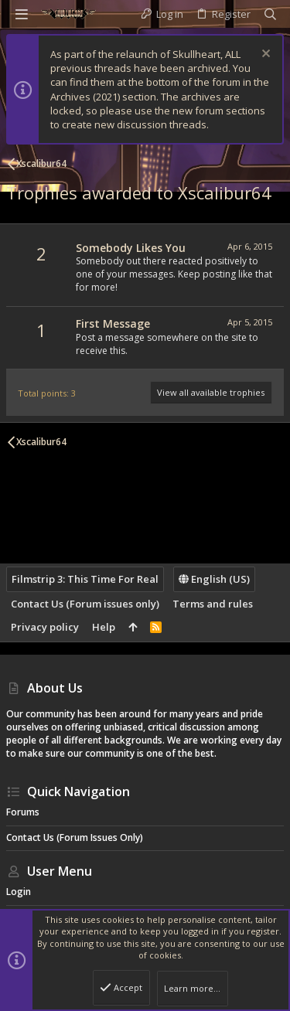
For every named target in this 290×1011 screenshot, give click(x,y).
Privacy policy (45, 627)
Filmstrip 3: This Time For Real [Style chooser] (85, 579)
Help (103, 627)
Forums (22, 812)
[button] (21, 14)
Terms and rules (212, 604)
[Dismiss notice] (264, 55)
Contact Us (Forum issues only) (85, 604)
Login (18, 891)
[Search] (270, 14)
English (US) (214, 579)
